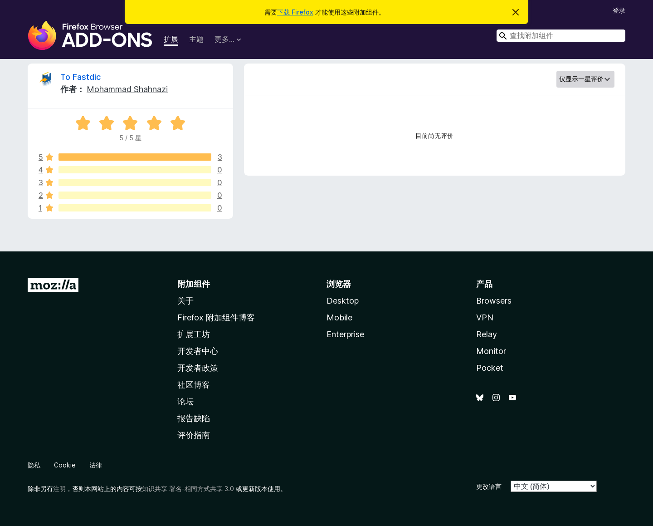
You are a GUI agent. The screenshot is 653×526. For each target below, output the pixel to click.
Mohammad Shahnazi (127, 89)
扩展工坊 (193, 334)
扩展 (171, 39)
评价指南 (193, 435)
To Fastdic (80, 77)
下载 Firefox (295, 12)
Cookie (65, 465)
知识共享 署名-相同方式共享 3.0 (188, 488)
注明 (59, 488)
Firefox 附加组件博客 (216, 317)
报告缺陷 (193, 418)
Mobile (339, 317)
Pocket (489, 368)
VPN (484, 317)
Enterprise (345, 334)
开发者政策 (197, 368)
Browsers (494, 300)
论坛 (185, 401)
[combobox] (561, 35)
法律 (95, 465)
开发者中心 (197, 351)
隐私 (34, 465)
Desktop (342, 300)
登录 (619, 10)
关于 (185, 300)
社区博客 (193, 384)
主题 (196, 39)
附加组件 (193, 284)
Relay (486, 334)
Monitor (491, 351)
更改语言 (489, 486)
